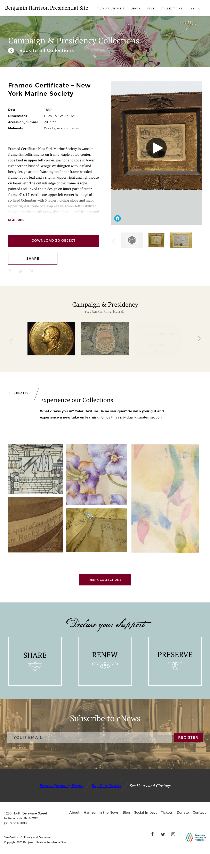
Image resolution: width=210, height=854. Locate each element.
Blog (126, 812)
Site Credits (11, 837)
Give (151, 8)
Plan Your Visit (110, 8)
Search (197, 8)
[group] (51, 340)
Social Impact (145, 812)
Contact (199, 812)
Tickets (167, 812)
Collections (172, 8)
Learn (135, 8)
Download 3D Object (53, 241)
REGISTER (188, 737)
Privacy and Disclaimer (37, 837)
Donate (183, 812)
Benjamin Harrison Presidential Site (46, 7)
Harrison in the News (101, 812)
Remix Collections (105, 579)
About (74, 812)
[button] (11, 339)
